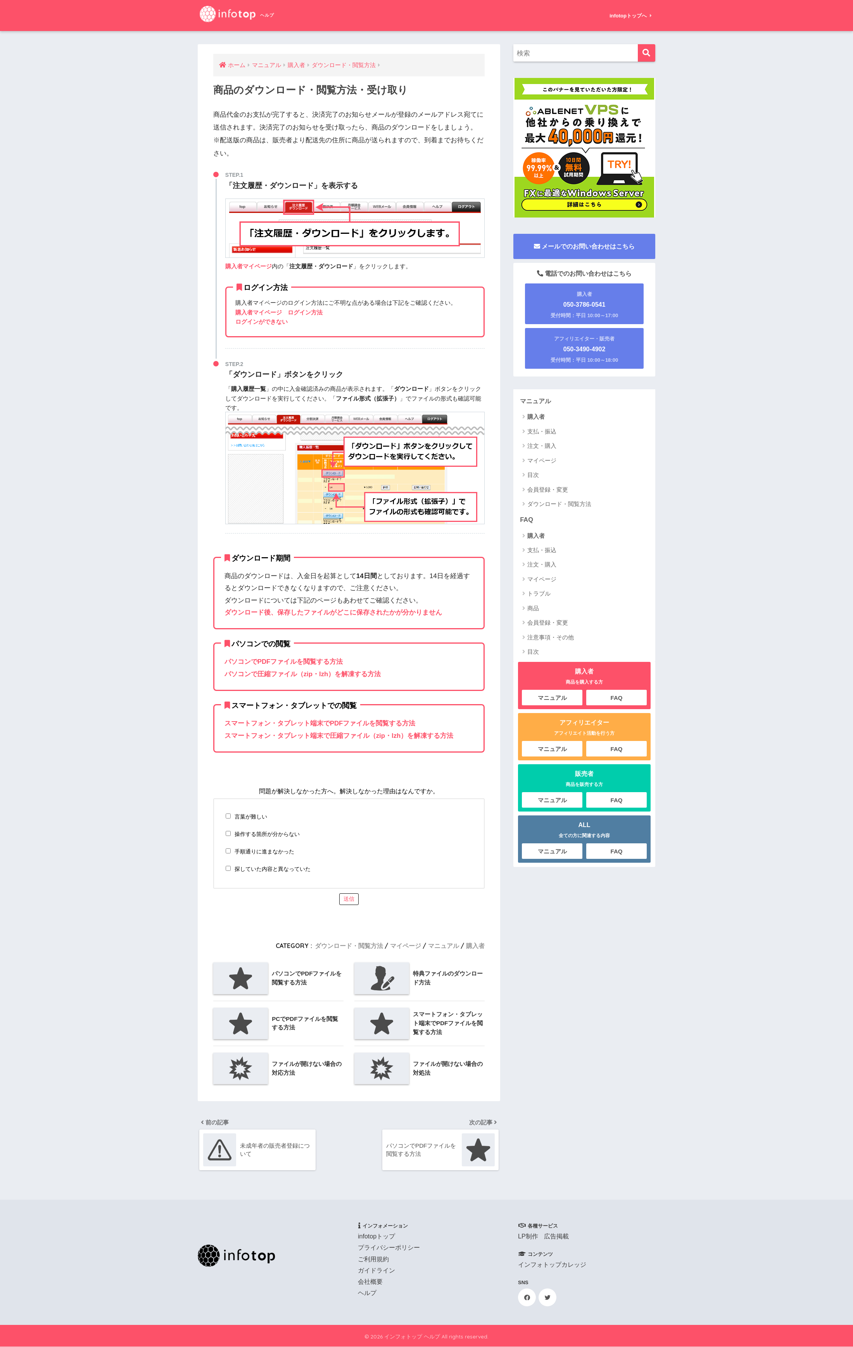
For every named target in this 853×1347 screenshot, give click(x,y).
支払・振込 (541, 431)
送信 (349, 898)
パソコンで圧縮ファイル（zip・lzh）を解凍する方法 (303, 673)
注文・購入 (541, 446)
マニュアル (443, 945)
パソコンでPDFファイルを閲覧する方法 (283, 661)
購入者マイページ (248, 266)
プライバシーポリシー (389, 1248)
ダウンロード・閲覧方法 (349, 945)
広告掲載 (556, 1236)
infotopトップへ (631, 16)
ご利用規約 (373, 1259)
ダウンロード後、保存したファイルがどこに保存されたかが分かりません (333, 612)
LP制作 (528, 1236)
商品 (533, 608)
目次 (533, 475)
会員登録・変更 (547, 489)
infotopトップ (376, 1236)
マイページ (405, 945)
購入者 (475, 945)
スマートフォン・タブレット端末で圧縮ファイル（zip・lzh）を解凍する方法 (339, 735)
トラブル (539, 594)
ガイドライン (376, 1271)
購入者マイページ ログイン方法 (279, 312)
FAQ (526, 519)
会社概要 (370, 1282)
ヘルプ (367, 1293)
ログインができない (261, 321)
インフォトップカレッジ (552, 1265)
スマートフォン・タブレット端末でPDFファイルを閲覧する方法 (320, 723)
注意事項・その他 (550, 637)
